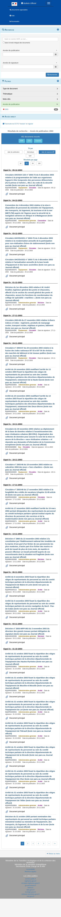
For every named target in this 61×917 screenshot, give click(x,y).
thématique (30, 152)
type (30, 155)
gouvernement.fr (30, 885)
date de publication (13, 152)
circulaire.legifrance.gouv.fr (30, 883)
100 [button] (39, 163)
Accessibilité (30, 869)
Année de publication (11, 104)
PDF (21, 141)
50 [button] (33, 163)
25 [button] (26, 163)
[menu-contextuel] (3, 42)
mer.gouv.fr (30, 896)
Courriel (38, 141)
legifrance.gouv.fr (30, 881)
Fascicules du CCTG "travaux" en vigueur (18, 124)
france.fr (30, 888)
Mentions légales (30, 871)
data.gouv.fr (30, 890)
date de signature (47, 152)
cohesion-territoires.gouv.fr (30, 894)
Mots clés (6, 99)
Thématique (7, 94)
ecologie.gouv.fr (30, 892)
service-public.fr (30, 879)
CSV (29, 141)
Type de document (10, 89)
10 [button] (20, 163)
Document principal (17, 194)
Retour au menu (53, 854)
